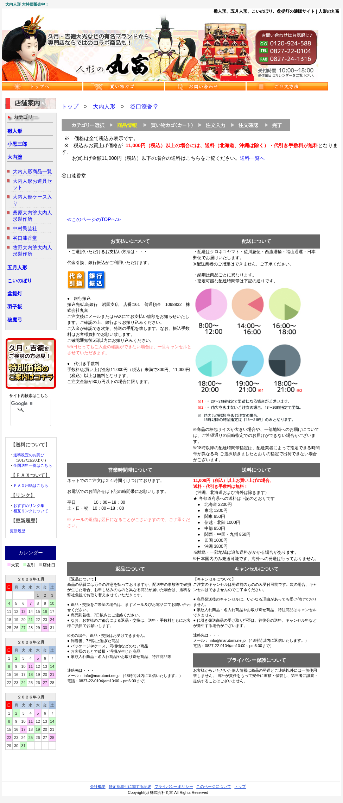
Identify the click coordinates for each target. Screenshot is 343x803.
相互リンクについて (30, 511)
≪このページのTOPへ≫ (91, 219)
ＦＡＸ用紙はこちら (30, 485)
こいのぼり (19, 280)
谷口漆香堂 (25, 238)
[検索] (21, 403)
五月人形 (17, 267)
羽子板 (14, 306)
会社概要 (98, 786)
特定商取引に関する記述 (130, 786)
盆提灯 (14, 293)
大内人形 (104, 106)
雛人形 (14, 131)
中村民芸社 (25, 228)
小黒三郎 (17, 144)
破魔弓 (14, 319)
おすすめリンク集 (28, 505)
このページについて (213, 786)
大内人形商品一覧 (32, 171)
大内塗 (14, 157)
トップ (70, 106)
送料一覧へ (252, 158)
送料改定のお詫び (28, 455)
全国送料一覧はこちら (32, 465)
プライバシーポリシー (173, 786)
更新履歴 (17, 531)
